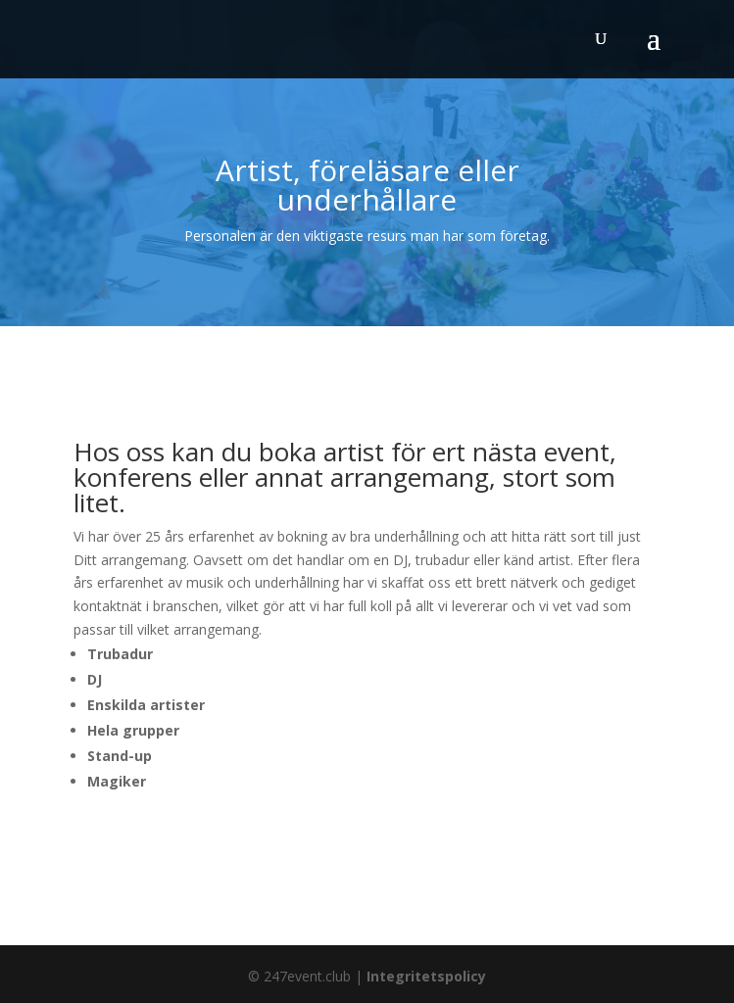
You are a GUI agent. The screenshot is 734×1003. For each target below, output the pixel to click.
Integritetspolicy (426, 976)
